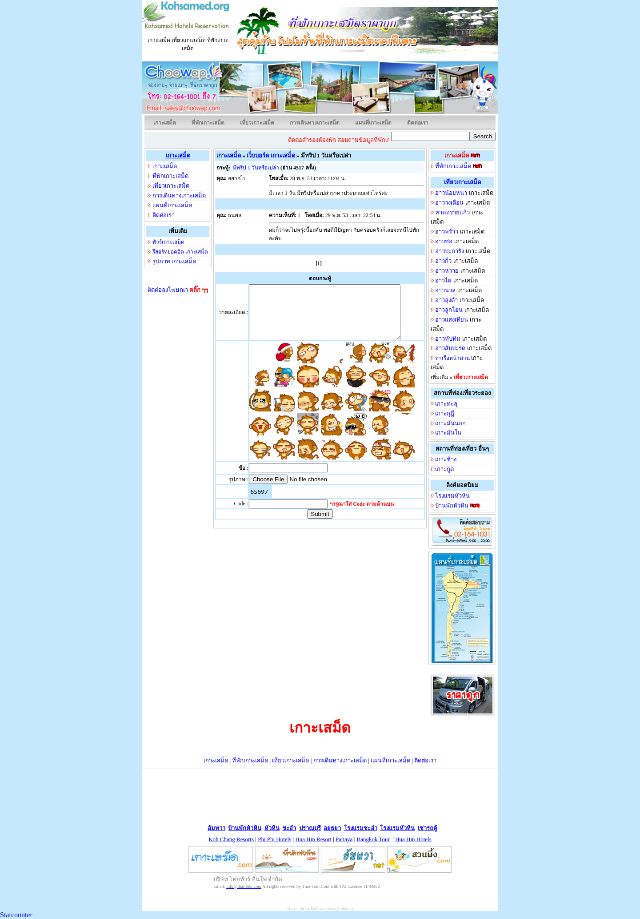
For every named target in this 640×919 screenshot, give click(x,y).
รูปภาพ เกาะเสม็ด (174, 261)
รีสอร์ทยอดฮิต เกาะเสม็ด (180, 252)
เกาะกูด (444, 469)
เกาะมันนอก (450, 423)
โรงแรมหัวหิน (452, 495)
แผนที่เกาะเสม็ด (373, 123)
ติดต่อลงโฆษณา (178, 289)
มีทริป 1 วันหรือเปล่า (256, 168)
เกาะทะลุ (446, 403)
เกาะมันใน (448, 432)
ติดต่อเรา (417, 123)
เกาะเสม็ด (164, 123)
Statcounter (16, 915)
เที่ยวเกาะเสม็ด (257, 123)
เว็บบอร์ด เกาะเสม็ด (271, 155)
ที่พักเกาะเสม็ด (208, 123)
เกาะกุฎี (444, 413)
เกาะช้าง (445, 459)
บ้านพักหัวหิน (451, 505)
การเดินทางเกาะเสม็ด (315, 123)
